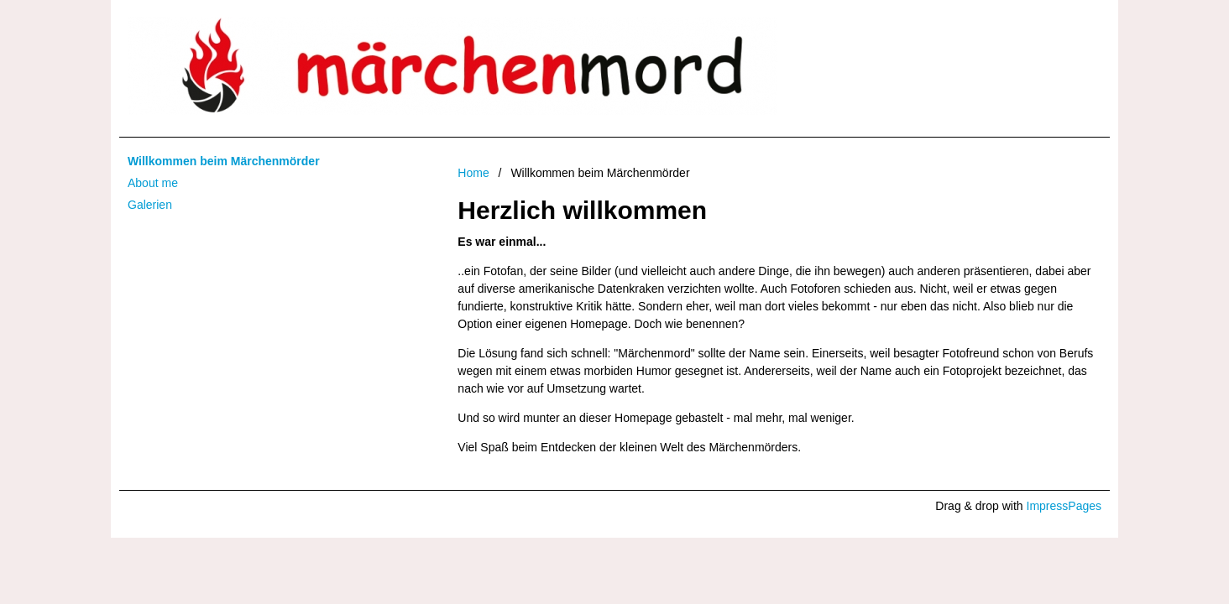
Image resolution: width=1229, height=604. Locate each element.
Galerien (150, 204)
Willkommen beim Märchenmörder (224, 161)
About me (153, 183)
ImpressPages (1064, 506)
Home (473, 173)
